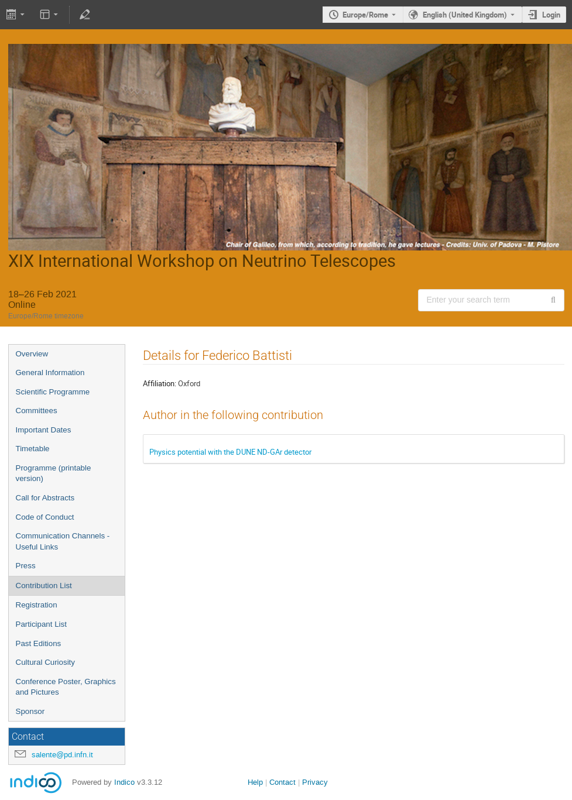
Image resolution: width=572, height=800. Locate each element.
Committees (36, 410)
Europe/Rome (365, 14)
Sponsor (30, 711)
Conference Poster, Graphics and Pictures (66, 687)
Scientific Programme (53, 391)
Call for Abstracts (45, 497)
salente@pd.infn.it (62, 755)
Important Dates (43, 429)
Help (255, 782)
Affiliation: (159, 383)
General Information (50, 372)
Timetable (33, 448)
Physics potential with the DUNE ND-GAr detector (230, 452)
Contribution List (44, 585)
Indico (124, 782)
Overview (32, 353)
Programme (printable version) (53, 473)
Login (551, 14)
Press (26, 565)
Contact (282, 782)
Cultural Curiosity (45, 662)
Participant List (41, 624)
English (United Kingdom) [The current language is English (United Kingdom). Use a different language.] (465, 14)
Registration (36, 604)
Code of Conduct (45, 517)
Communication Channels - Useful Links (63, 541)
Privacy (315, 782)
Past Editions (38, 643)
